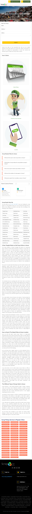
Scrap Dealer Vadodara (11, 504)
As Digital (27, 511)
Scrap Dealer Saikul (23, 439)
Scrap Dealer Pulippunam (23, 435)
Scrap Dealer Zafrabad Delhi (15, 430)
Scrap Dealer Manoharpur (23, 446)
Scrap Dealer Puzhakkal (6, 441)
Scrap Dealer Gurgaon (6, 496)
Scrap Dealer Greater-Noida (16, 496)
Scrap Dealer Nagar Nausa (15, 446)
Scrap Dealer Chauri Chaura (15, 426)
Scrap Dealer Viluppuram (6, 424)
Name (2, 25)
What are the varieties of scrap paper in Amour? (14, 173)
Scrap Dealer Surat (14, 501)
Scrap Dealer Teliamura (23, 426)
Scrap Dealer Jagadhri (15, 439)
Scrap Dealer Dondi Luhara (15, 457)
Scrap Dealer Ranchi (11, 502)
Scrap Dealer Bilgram (5, 430)
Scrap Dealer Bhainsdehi (6, 439)
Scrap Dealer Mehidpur (15, 452)
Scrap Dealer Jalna (4, 498)
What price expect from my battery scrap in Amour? (15, 178)
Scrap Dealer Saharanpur (19, 505)
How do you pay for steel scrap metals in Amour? (14, 168)
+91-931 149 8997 (14, 204)
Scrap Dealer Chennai (21, 498)
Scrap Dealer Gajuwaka (23, 428)
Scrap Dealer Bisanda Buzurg (6, 448)
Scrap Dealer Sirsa (5, 428)
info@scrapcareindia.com (15, 1)
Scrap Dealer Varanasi (18, 499)
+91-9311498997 (7, 476)
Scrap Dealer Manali (23, 430)
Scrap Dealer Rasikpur (15, 448)
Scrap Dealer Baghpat (15, 428)
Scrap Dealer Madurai (10, 505)
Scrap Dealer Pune (26, 496)
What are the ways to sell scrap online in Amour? (14, 157)
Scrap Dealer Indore (9, 499)
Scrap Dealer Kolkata (6, 501)
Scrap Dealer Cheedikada (23, 424)
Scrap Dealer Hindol (5, 435)
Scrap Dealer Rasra (5, 437)
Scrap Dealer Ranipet (23, 448)
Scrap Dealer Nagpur (27, 499)
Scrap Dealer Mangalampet (15, 441)
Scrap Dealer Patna (12, 498)
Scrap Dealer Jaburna (6, 446)
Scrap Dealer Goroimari (15, 437)
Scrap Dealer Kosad (5, 450)
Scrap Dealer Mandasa (23, 452)
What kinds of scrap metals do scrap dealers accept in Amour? (15, 163)
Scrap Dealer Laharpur (6, 426)
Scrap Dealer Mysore (21, 504)
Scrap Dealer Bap (5, 452)
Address (2, 32)
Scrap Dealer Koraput (14, 424)
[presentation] (10, 39)
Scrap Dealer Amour (23, 437)
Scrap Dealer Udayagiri (15, 435)
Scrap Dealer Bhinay (14, 450)
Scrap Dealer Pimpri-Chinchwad (22, 502)
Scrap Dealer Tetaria (23, 441)
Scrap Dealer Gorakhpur (23, 501)
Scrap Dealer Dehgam (23, 450)
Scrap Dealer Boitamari (6, 457)
